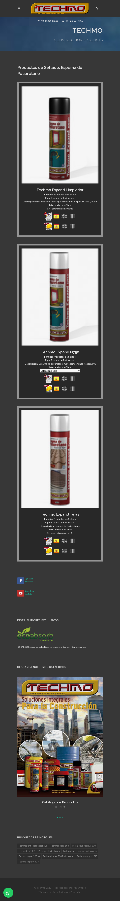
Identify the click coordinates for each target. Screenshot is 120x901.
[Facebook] (20, 580)
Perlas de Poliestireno (49, 851)
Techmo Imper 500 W (29, 856)
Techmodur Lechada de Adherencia (80, 851)
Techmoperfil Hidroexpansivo (32, 845)
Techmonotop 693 (59, 845)
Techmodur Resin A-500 (84, 845)
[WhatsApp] (8, 893)
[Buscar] (97, 8)
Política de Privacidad (70, 892)
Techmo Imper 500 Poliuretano (58, 856)
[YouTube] (20, 593)
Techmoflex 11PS (27, 851)
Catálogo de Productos (60, 802)
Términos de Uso (47, 892)
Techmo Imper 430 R (28, 861)
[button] (57, 817)
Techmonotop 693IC (87, 856)
